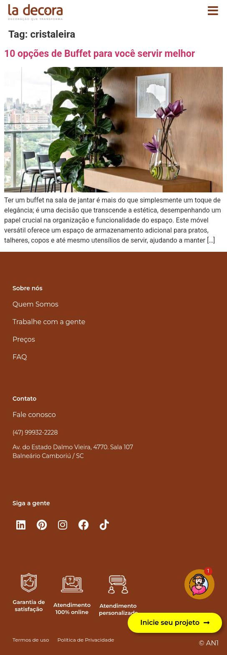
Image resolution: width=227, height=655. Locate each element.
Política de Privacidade (85, 640)
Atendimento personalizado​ (118, 609)
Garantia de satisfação (29, 605)
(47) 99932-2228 (35, 432)
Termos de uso (31, 640)
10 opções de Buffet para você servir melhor (99, 53)
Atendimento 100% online (72, 608)
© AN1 (209, 643)
